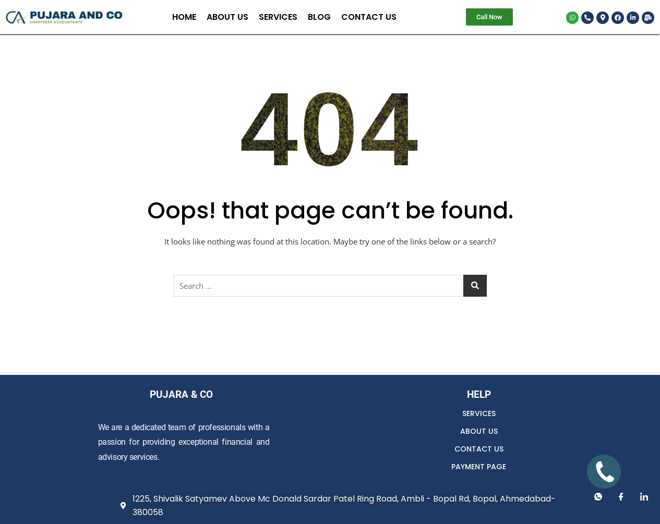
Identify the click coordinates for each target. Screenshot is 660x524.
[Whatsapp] (598, 496)
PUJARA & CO (181, 394)
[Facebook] (621, 496)
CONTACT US (478, 449)
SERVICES (479, 413)
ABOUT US (479, 431)
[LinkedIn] (644, 496)
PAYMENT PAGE (478, 466)
